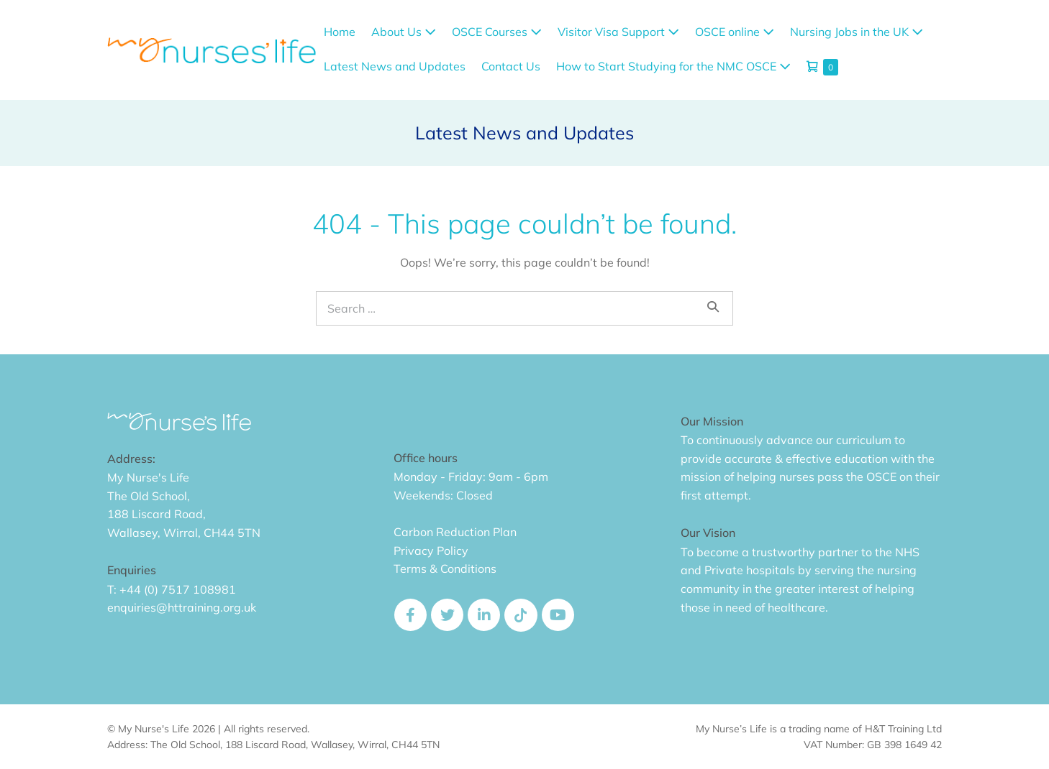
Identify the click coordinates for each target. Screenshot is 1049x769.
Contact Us (510, 66)
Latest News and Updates (395, 66)
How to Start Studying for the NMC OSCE (673, 66)
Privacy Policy (431, 550)
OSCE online (734, 31)
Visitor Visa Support (618, 31)
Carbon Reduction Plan (455, 532)
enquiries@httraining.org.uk (181, 607)
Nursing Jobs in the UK (856, 31)
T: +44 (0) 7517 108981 (171, 589)
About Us (403, 31)
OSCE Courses (497, 31)
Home (339, 31)
